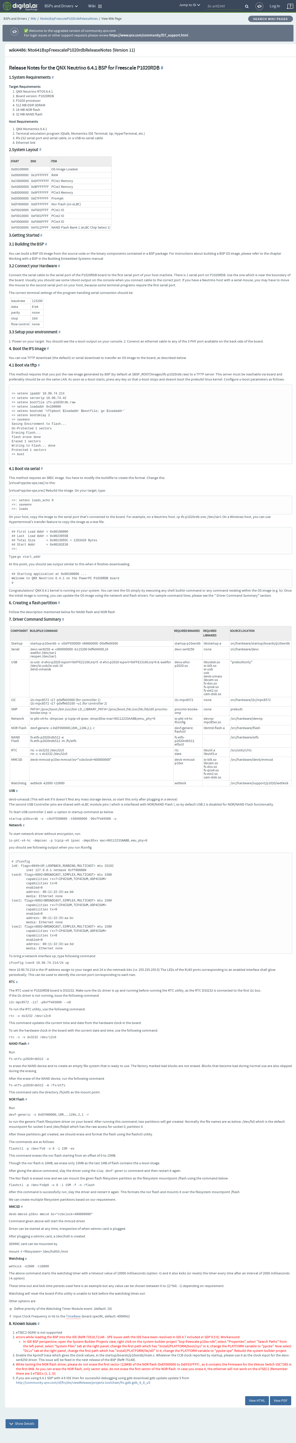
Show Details (21, 1423)
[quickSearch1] (224, 6)
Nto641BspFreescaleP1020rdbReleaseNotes (69, 19)
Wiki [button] (95, 6)
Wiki (33, 19)
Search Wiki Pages (270, 19)
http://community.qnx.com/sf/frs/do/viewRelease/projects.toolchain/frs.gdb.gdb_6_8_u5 (83, 1382)
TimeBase (73, 1316)
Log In (275, 6)
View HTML (257, 1400)
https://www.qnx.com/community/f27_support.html (148, 35)
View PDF (280, 1400)
